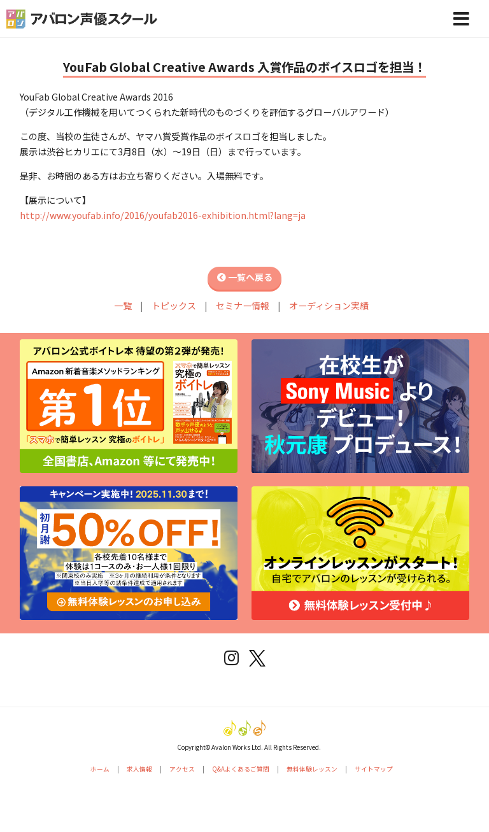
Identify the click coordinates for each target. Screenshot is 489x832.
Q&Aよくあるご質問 (240, 769)
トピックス (174, 305)
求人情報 (139, 769)
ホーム (100, 769)
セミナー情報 (242, 305)
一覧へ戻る (245, 277)
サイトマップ (374, 769)
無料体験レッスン (312, 769)
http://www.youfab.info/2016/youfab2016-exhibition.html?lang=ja (163, 215)
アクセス (182, 769)
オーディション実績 (329, 305)
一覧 (123, 305)
